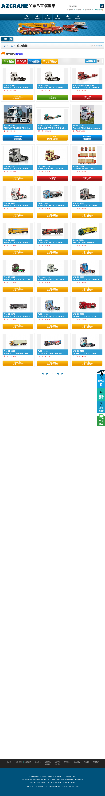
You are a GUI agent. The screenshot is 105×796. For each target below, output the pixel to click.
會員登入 (89, 10)
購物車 (99, 10)
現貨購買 (10, 61)
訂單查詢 (71, 10)
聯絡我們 (96, 762)
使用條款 (48, 764)
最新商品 (48, 762)
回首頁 (9, 762)
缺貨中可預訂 (51, 61)
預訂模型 (36, 61)
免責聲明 (57, 764)
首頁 (91, 46)
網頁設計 (71, 786)
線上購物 (38, 762)
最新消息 (28, 762)
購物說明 (86, 762)
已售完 (23, 61)
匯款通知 (80, 10)
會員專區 (57, 762)
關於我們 (19, 762)
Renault (19, 54)
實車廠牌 (10, 54)
